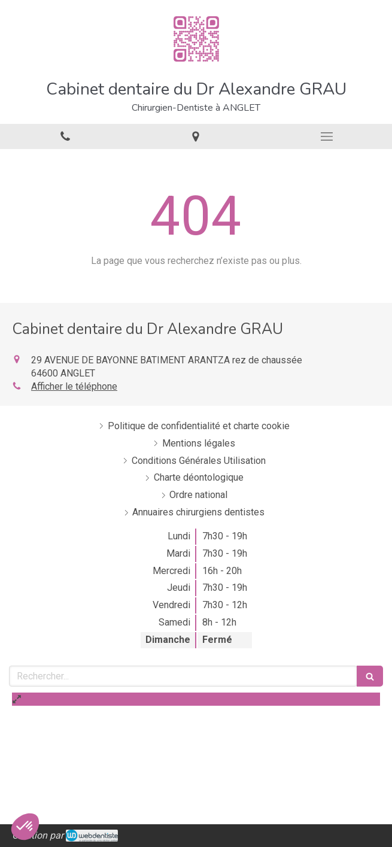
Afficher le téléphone (74, 386)
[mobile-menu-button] (327, 136)
